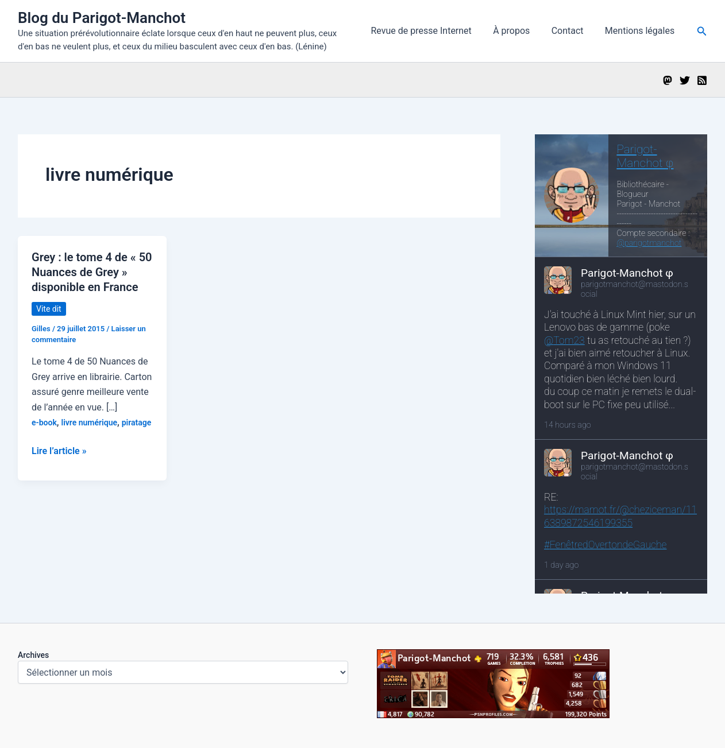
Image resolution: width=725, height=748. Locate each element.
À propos (518, 30)
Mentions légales (641, 30)
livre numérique (89, 422)
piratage (137, 422)
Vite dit (48, 308)
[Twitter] (685, 80)
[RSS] (702, 80)
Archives (33, 655)
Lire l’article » (59, 451)
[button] (702, 31)
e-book (44, 422)
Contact (572, 30)
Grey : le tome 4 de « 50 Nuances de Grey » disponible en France (92, 272)
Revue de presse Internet (431, 30)
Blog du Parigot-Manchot (102, 17)
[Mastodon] (667, 80)
